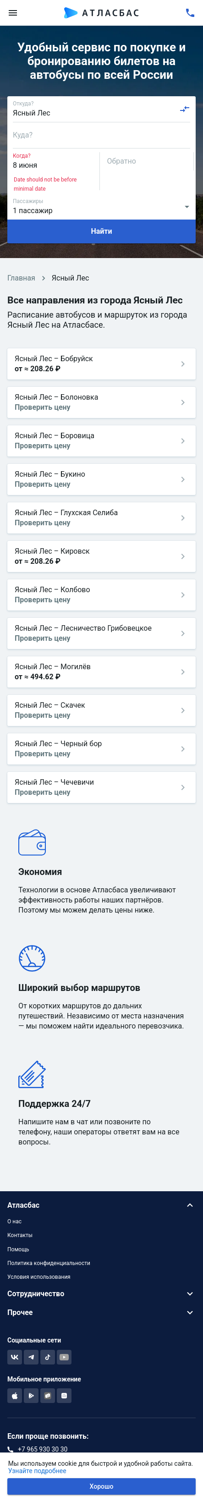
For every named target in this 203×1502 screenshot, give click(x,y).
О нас (14, 1221)
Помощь (18, 1249)
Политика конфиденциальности (48, 1263)
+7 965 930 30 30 (42, 1449)
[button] (101, 1205)
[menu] (13, 13)
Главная (21, 278)
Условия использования (39, 1277)
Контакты (20, 1235)
